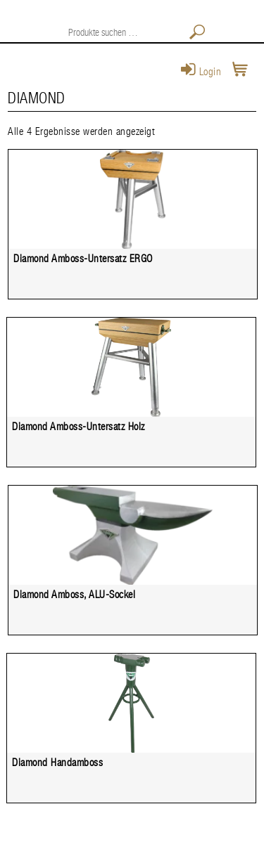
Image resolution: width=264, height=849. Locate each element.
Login (201, 72)
